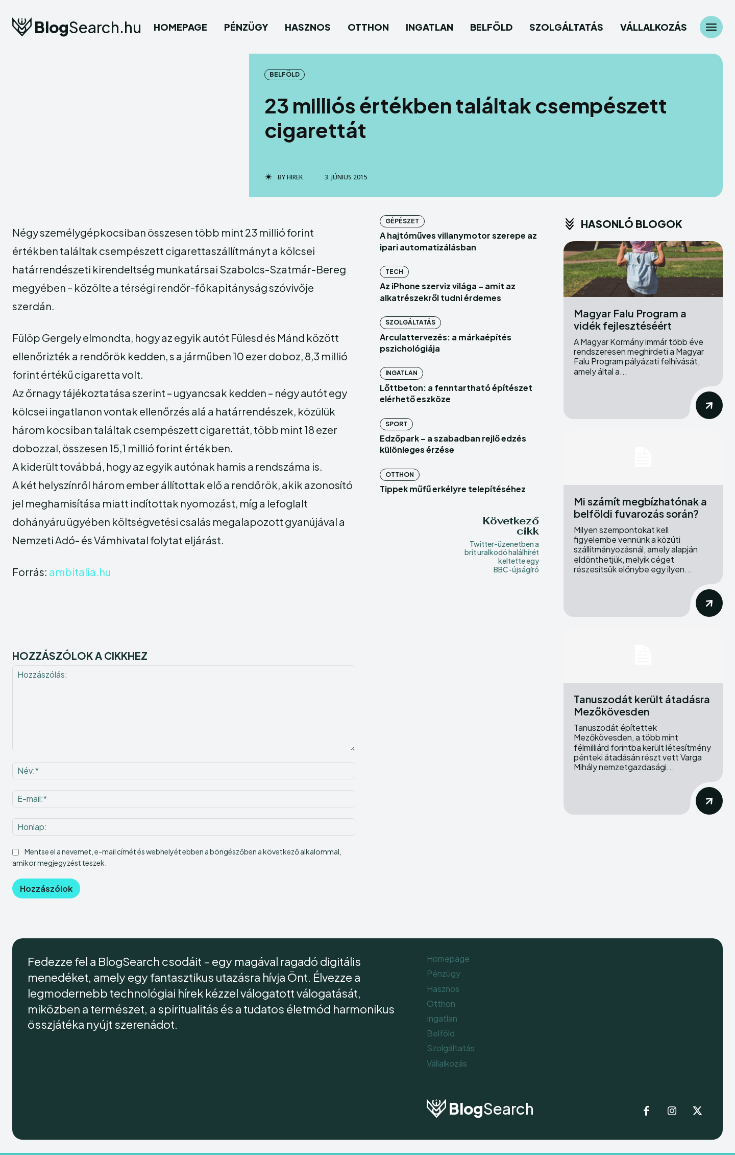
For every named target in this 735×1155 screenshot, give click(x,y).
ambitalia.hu (80, 571)
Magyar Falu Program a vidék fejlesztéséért (630, 319)
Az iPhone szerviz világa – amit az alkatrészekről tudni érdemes (448, 292)
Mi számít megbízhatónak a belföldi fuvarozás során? (640, 507)
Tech (394, 271)
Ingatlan (401, 373)
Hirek (295, 177)
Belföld (284, 74)
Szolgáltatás (410, 322)
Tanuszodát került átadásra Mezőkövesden (642, 705)
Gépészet (402, 221)
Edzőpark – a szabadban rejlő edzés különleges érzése (453, 444)
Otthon (399, 474)
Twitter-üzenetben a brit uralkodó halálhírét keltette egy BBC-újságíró (501, 556)
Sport (396, 424)
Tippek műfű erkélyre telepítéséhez (453, 488)
